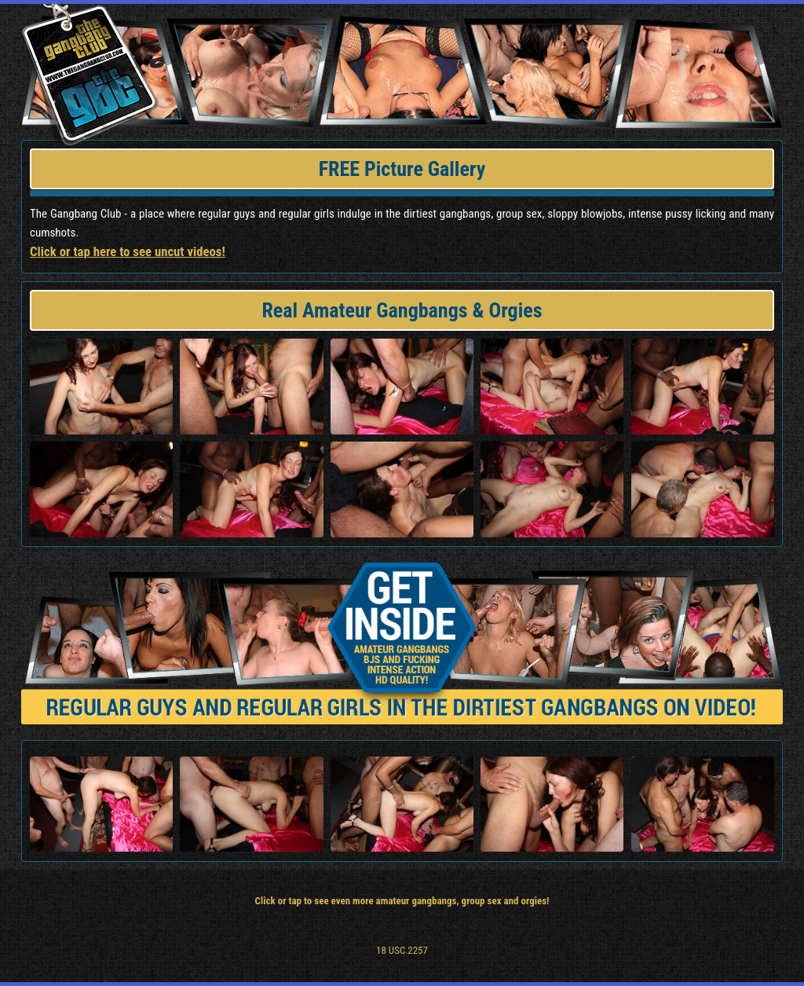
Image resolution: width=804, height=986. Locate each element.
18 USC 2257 (402, 950)
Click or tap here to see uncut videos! (127, 251)
